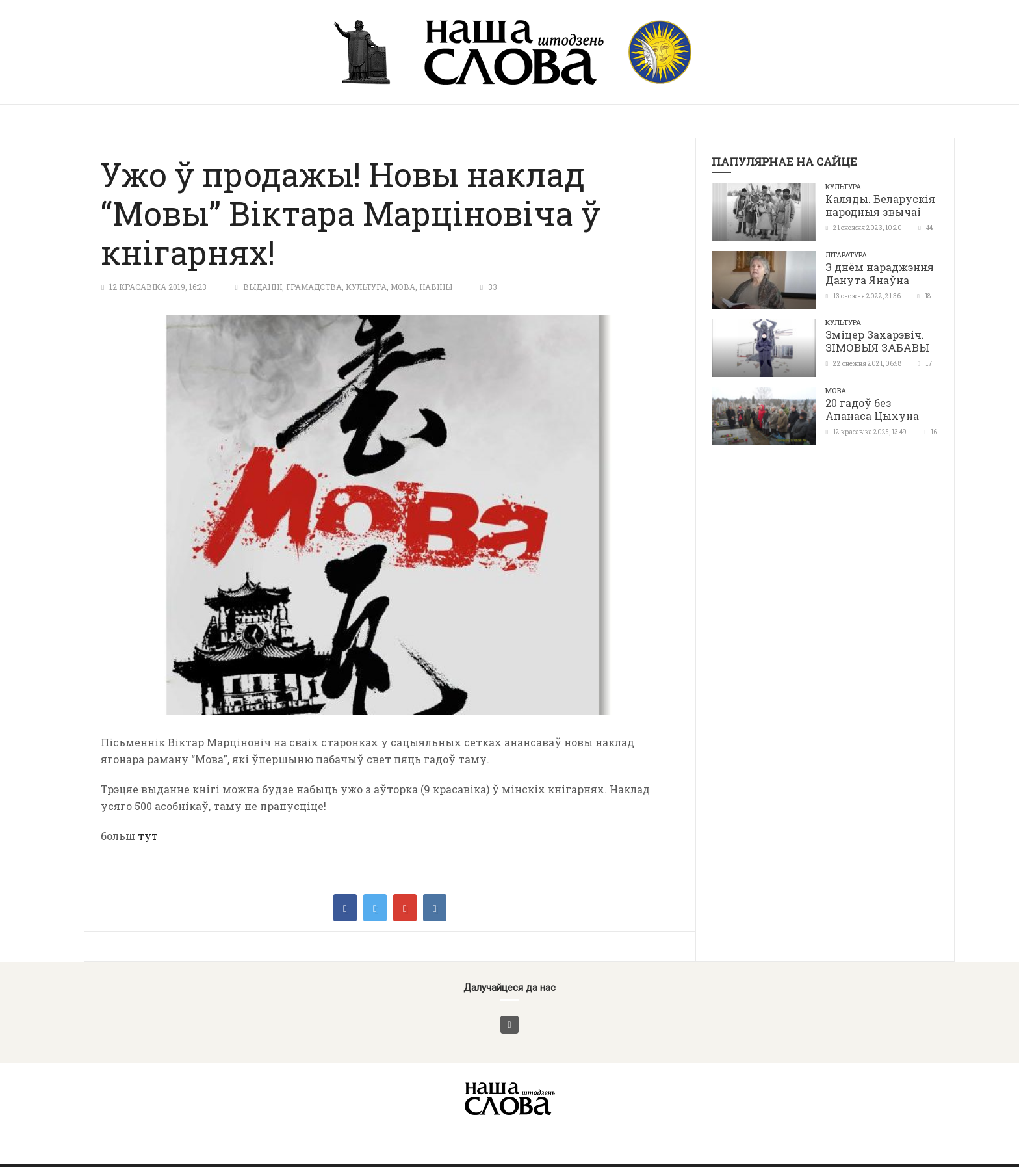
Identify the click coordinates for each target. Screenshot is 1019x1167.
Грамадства (314, 287)
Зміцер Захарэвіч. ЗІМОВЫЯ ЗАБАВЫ (877, 341)
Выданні (262, 287)
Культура (366, 287)
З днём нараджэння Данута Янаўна (879, 273)
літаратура (846, 254)
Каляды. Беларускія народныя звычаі (880, 205)
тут (148, 836)
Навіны (435, 287)
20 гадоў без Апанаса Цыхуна (872, 409)
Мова (403, 287)
